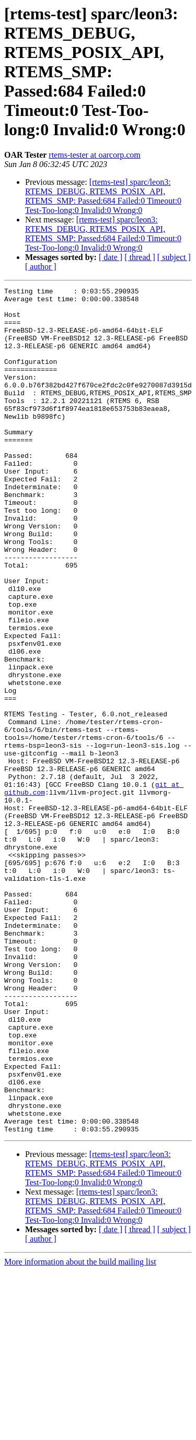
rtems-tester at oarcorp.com (94, 154)
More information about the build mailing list (80, 1430)
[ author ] (40, 266)
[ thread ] (139, 257)
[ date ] (110, 257)
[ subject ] (174, 257)
